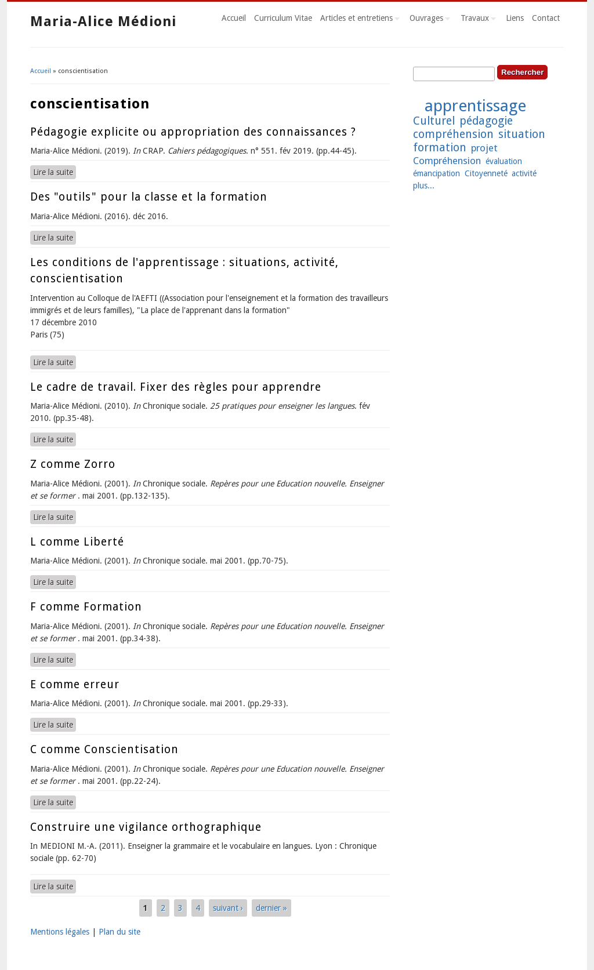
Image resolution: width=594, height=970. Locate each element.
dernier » (271, 908)
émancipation (436, 173)
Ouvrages (427, 19)
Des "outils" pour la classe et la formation (148, 197)
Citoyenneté (486, 173)
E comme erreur (74, 684)
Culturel (434, 121)
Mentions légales (59, 931)
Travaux (476, 19)
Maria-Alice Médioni (103, 21)
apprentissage (475, 105)
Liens (515, 18)
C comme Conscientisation (104, 749)
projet (484, 148)
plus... (423, 185)
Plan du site (119, 931)
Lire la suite (54, 171)
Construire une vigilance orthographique (146, 827)
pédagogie (486, 121)
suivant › (228, 908)
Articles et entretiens (358, 19)
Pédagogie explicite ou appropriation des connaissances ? (193, 132)
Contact (546, 18)
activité (524, 173)
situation (521, 134)
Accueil (234, 18)
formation (439, 147)
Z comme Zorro (72, 464)
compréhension (453, 134)
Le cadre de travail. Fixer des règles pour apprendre (175, 387)
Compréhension (447, 160)
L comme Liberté (77, 541)
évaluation (504, 161)
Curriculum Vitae (283, 18)
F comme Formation (86, 606)
